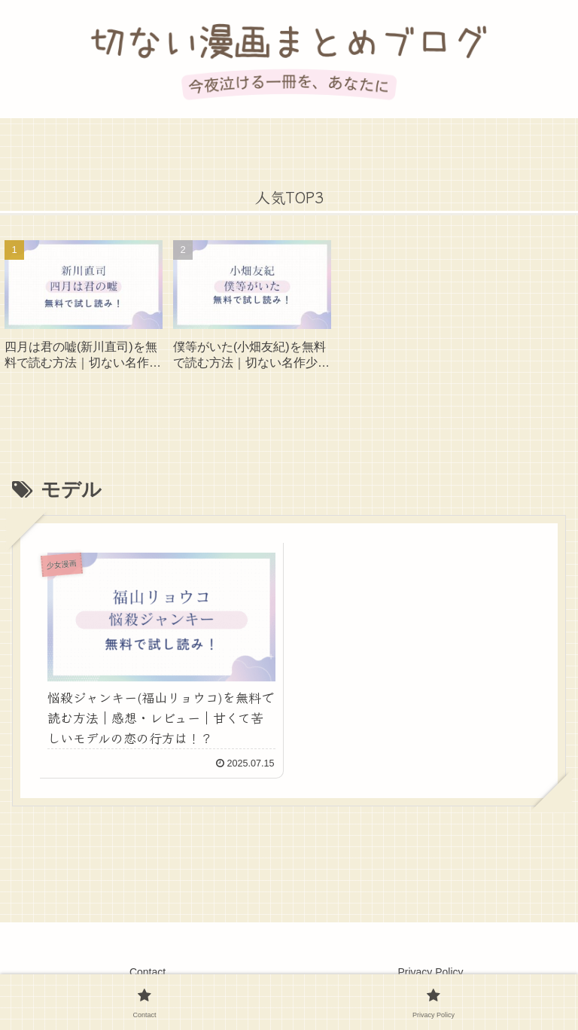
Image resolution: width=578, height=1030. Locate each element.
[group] (83, 310)
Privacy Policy (430, 972)
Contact (147, 972)
